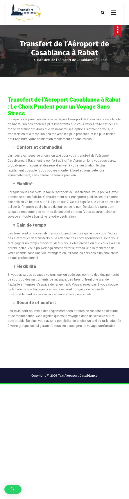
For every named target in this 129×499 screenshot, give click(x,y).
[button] (13, 489)
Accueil (26, 60)
